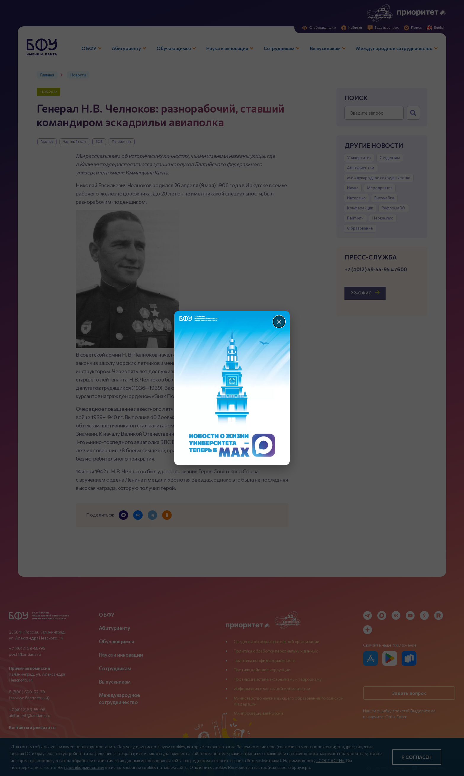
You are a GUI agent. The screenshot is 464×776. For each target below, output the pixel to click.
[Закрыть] (279, 322)
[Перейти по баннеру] (232, 388)
